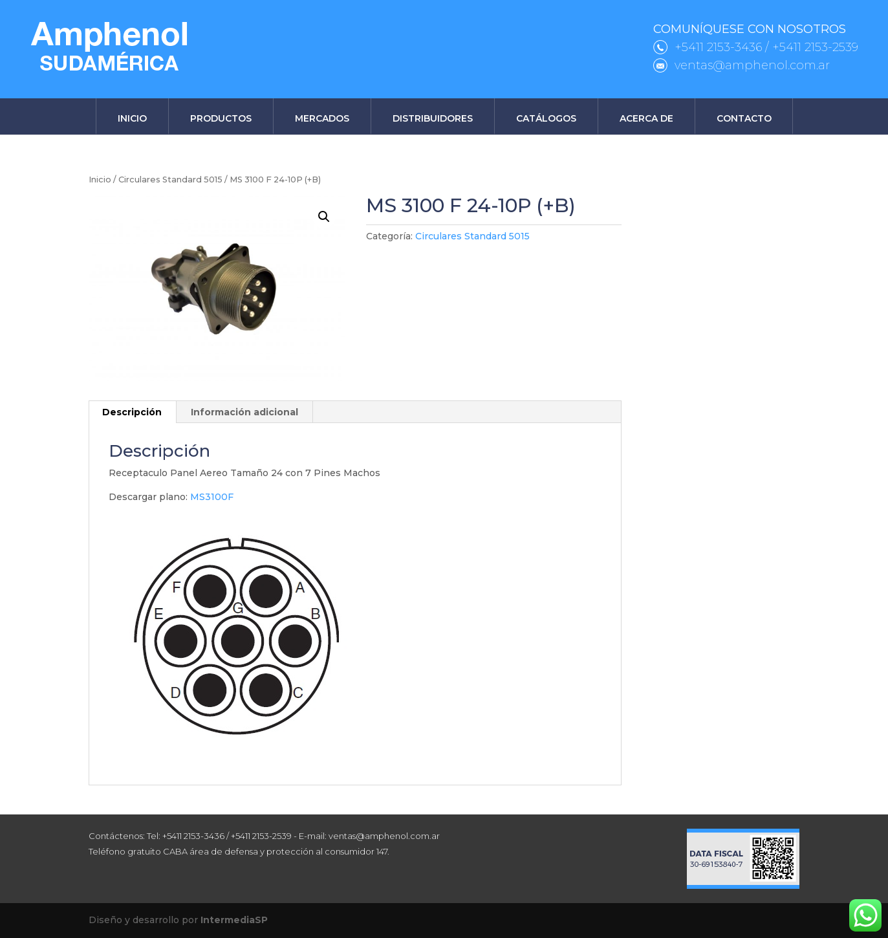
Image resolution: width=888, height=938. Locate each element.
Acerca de (646, 118)
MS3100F (211, 497)
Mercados (322, 118)
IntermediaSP (234, 920)
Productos (221, 118)
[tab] (132, 412)
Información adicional (244, 412)
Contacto (744, 118)
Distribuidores (433, 118)
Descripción (132, 412)
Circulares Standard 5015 (170, 179)
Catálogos (546, 118)
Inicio (132, 118)
